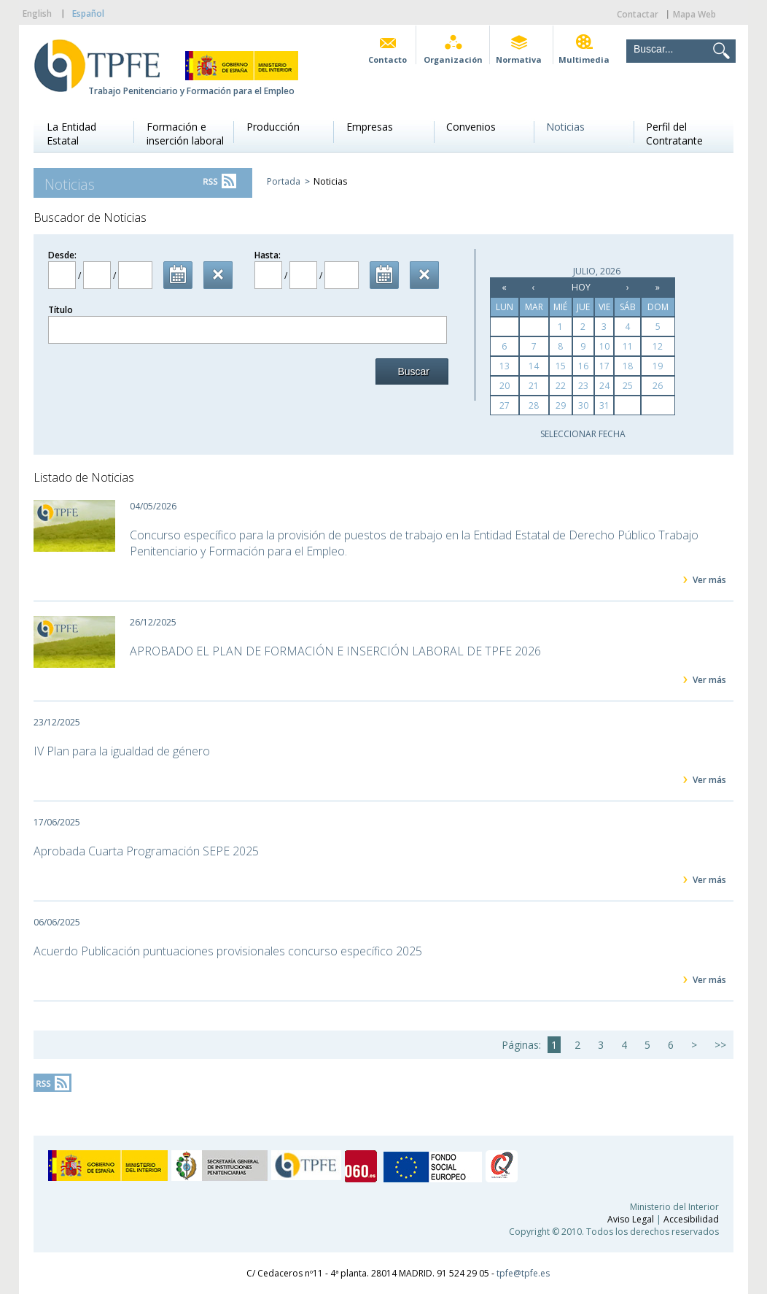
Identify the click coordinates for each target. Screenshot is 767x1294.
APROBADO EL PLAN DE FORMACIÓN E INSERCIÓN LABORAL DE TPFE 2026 (335, 651)
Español (88, 13)
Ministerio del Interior (674, 1207)
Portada (283, 181)
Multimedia (584, 59)
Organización (453, 59)
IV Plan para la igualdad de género (122, 751)
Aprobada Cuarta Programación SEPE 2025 (146, 851)
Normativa (519, 59)
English (37, 13)
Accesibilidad (691, 1219)
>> (720, 1045)
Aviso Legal (630, 1219)
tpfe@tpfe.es (523, 1273)
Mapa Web (694, 14)
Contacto (387, 59)
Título (60, 310)
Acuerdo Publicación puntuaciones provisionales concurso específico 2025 (228, 951)
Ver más (709, 580)
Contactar (637, 14)
